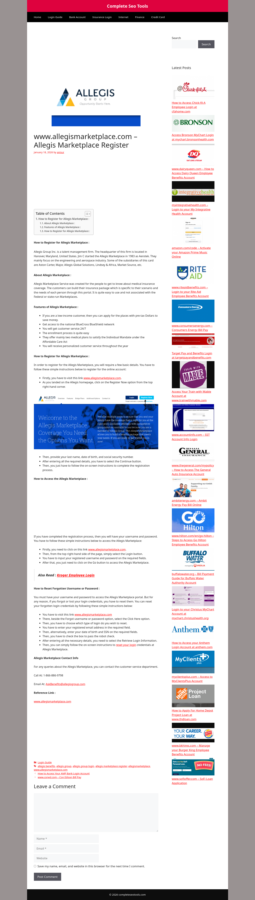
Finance (139, 17)
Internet (123, 17)
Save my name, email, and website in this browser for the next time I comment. (91, 866)
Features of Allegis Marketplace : (62, 227)
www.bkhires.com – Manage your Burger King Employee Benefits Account (191, 750)
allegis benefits (46, 766)
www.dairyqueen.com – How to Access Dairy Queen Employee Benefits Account (193, 173)
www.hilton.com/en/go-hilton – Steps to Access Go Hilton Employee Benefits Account (193, 540)
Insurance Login (102, 17)
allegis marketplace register (111, 766)
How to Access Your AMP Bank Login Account (64, 773)
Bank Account (77, 17)
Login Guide (55, 17)
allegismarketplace (139, 766)
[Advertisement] (96, 54)
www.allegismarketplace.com (102, 378)
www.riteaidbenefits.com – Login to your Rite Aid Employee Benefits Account (190, 291)
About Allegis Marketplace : (59, 223)
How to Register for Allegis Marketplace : (63, 219)
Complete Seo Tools (127, 6)
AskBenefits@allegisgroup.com (65, 684)
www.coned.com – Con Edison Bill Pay (59, 777)
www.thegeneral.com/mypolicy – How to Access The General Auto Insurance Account (193, 469)
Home (37, 17)
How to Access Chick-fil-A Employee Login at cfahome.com (189, 107)
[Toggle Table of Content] (86, 214)
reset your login (126, 645)
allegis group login (83, 766)
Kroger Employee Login (76, 575)
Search (176, 38)
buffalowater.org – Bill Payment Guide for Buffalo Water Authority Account (193, 578)
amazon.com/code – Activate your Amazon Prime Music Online (191, 252)
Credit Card (158, 17)
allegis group (63, 766)
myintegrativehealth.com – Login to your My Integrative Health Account (191, 209)
